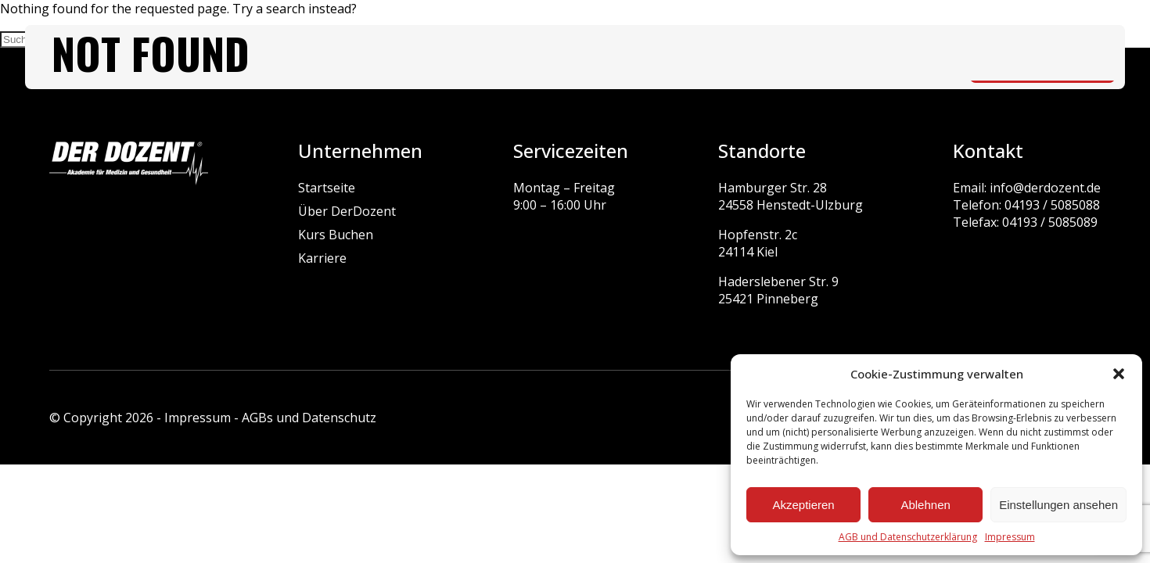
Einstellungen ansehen (1058, 504)
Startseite (326, 187)
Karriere (322, 258)
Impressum (1010, 536)
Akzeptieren (803, 504)
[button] (1119, 374)
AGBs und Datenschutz (309, 417)
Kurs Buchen (335, 234)
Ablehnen (925, 504)
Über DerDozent (347, 211)
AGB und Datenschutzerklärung (908, 536)
